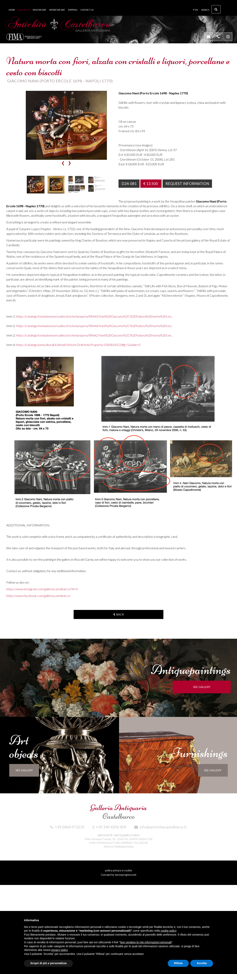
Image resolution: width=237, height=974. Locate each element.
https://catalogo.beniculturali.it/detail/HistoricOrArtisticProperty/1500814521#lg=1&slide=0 (78, 345)
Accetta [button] (202, 963)
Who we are (39, 9)
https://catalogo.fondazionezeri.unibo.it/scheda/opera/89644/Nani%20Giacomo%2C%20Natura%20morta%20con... (94, 326)
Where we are (57, 9)
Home (12, 9)
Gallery (24, 9)
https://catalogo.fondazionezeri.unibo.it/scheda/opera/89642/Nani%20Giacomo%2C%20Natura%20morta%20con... (94, 335)
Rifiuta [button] (178, 963)
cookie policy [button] (168, 930)
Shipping (72, 9)
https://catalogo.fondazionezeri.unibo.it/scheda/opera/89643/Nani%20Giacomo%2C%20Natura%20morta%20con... (94, 316)
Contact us (87, 9)
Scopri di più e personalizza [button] (48, 963)
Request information (188, 183)
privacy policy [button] (59, 950)
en (195, 9)
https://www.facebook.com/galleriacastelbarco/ (38, 596)
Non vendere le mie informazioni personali (145, 942)
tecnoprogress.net (125, 874)
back (118, 614)
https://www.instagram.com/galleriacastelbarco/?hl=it (42, 589)
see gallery (204, 687)
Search (210, 9)
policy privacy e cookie (118, 870)
